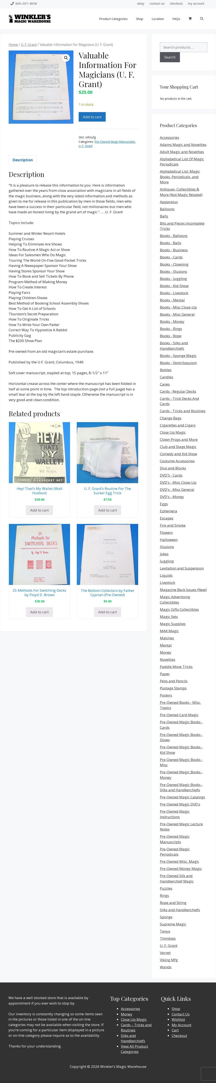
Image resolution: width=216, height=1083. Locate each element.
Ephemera (168, 511)
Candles (166, 377)
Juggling (167, 561)
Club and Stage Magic (178, 446)
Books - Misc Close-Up (178, 307)
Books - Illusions (173, 271)
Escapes (166, 518)
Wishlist (178, 1019)
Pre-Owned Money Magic (181, 868)
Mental (166, 645)
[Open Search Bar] (202, 18)
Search (170, 57)
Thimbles (168, 938)
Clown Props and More (179, 439)
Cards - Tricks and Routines (182, 410)
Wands (165, 967)
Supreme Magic (173, 924)
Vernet (165, 952)
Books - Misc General (177, 314)
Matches (167, 638)
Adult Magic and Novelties (182, 151)
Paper (165, 673)
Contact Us (181, 1014)
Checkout (179, 1035)
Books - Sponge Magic (178, 355)
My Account (181, 1024)
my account (196, 3)
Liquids (166, 575)
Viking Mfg (169, 959)
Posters (166, 695)
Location (158, 19)
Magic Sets (169, 616)
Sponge (166, 917)
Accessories (169, 137)
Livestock (167, 582)
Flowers (166, 532)
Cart (175, 1030)
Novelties (167, 659)
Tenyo (165, 931)
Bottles (165, 369)
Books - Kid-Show (174, 285)
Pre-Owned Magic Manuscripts (115, 142)
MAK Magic (169, 630)
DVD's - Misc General (177, 489)
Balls (164, 216)
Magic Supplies (173, 623)
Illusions (167, 546)
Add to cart (92, 116)
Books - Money (172, 321)
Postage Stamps (173, 688)
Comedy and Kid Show (178, 453)
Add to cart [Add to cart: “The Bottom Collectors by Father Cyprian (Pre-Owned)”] (107, 612)
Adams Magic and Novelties (183, 144)
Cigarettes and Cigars (178, 425)
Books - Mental (172, 300)
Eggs (164, 503)
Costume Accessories (177, 461)
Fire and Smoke (173, 525)
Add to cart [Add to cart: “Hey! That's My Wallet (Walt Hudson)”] (39, 510)
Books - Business (174, 250)
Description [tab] (22, 160)
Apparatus (169, 201)
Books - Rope (170, 335)
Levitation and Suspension (182, 568)
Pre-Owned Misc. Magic (179, 861)
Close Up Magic (173, 432)
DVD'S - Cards (171, 475)
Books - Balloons (174, 235)
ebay (140, 3)
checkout (176, 3)
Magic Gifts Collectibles (179, 609)
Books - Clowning (174, 264)
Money (165, 652)
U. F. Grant (29, 44)
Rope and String (173, 902)
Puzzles (166, 888)
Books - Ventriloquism (178, 362)
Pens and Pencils (174, 681)
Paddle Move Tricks (176, 666)
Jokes (164, 553)
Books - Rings (171, 328)
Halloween (169, 539)
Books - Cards (171, 257)
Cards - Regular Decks (178, 391)
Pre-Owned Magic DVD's (180, 804)
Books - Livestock (174, 292)
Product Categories (113, 19)
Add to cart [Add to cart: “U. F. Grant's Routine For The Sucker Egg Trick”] (107, 510)
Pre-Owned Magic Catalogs (182, 797)
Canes (165, 384)
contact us (157, 3)
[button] (66, 58)
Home (13, 44)
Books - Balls (170, 242)
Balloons (167, 209)
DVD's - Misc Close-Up (178, 482)
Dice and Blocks (173, 468)
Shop (139, 19)
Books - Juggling (173, 278)
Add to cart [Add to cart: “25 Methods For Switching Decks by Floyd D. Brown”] (39, 612)
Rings (164, 895)
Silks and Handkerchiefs (180, 909)
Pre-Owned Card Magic (179, 714)
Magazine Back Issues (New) (183, 589)
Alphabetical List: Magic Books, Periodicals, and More (180, 176)
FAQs (176, 19)
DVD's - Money (172, 496)
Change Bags (170, 418)
